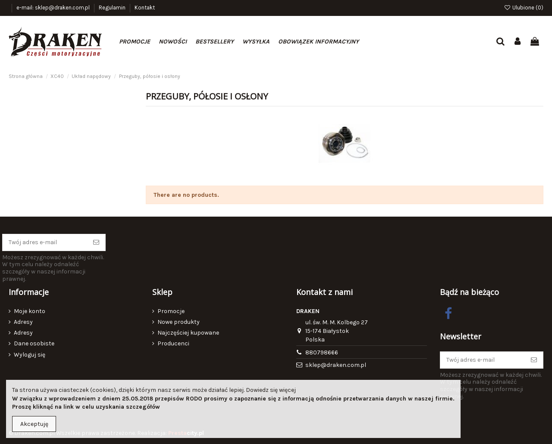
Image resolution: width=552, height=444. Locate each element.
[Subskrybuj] (96, 242)
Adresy (23, 322)
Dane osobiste (34, 343)
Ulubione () (523, 7)
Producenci (173, 343)
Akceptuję (34, 424)
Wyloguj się (29, 354)
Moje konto (29, 311)
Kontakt (145, 7)
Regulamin (113, 7)
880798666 (321, 352)
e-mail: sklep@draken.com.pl (53, 7)
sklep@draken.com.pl (335, 365)
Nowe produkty (178, 322)
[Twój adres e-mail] (45, 242)
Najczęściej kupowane (188, 332)
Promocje (171, 311)
